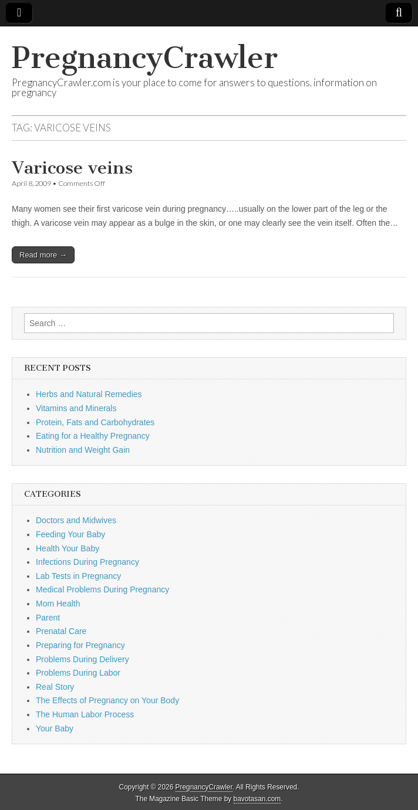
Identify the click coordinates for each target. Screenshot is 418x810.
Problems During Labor (78, 672)
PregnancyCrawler (145, 58)
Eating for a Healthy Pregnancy (93, 435)
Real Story (55, 687)
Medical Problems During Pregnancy (102, 589)
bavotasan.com (257, 799)
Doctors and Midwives (76, 520)
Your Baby (54, 728)
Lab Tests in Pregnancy (78, 576)
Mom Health (58, 603)
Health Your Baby (67, 548)
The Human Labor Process (85, 714)
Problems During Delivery (82, 659)
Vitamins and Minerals (76, 408)
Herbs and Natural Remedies (89, 394)
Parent (48, 617)
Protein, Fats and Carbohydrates (95, 422)
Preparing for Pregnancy (80, 645)
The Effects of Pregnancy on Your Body (107, 700)
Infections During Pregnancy (87, 562)
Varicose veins (72, 167)
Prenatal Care (61, 631)
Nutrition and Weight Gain (83, 450)
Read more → (43, 254)
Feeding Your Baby (70, 534)
